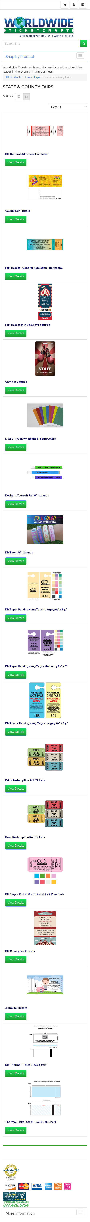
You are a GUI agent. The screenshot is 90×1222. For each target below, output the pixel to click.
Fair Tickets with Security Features (27, 325)
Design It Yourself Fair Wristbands (27, 495)
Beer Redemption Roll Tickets (25, 837)
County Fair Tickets (17, 211)
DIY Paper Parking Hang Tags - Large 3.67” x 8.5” (36, 609)
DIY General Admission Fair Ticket (27, 154)
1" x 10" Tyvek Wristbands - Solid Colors (30, 438)
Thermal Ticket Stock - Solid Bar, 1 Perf (30, 1122)
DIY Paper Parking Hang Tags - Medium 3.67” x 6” (36, 666)
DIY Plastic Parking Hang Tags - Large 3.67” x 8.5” (36, 723)
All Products (13, 77)
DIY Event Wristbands (19, 552)
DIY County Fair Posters (20, 951)
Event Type (32, 77)
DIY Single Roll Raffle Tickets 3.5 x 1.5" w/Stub (34, 894)
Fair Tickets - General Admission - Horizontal (34, 268)
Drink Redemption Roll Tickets (25, 780)
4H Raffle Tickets (16, 1008)
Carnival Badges (16, 381)
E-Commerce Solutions (11, 1179)
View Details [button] (16, 162)
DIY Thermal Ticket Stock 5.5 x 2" (26, 1065)
